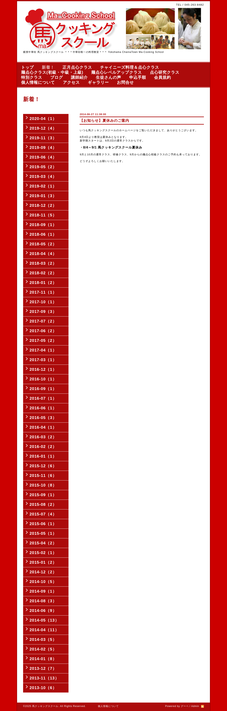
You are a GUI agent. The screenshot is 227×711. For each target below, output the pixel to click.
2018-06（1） (43, 234)
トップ (27, 67)
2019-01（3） (43, 196)
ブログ (56, 77)
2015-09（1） (43, 495)
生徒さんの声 (108, 77)
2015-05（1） (43, 533)
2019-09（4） (43, 147)
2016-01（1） (43, 456)
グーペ (185, 706)
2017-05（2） (43, 340)
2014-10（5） (43, 581)
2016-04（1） (43, 427)
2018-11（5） (43, 215)
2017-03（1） (43, 360)
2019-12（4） (43, 128)
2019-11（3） (43, 138)
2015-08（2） (43, 504)
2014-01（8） (43, 659)
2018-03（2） (43, 263)
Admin (195, 706)
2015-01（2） (43, 562)
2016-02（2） (43, 446)
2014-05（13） (44, 620)
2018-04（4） (43, 253)
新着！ (48, 67)
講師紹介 (79, 77)
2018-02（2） (43, 273)
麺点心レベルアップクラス (116, 72)
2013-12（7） (43, 668)
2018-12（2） (43, 205)
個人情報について (38, 82)
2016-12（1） (43, 369)
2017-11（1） (43, 292)
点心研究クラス (164, 72)
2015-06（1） (43, 523)
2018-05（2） (43, 244)
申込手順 (137, 77)
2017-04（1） (43, 350)
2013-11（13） (44, 678)
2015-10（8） (43, 485)
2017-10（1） (43, 302)
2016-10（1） (43, 379)
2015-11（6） (43, 475)
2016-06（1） (43, 408)
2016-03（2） (43, 437)
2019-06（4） (43, 157)
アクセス (71, 82)
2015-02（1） (43, 552)
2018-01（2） (43, 282)
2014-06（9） (43, 610)
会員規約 (162, 77)
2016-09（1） (43, 388)
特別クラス (31, 77)
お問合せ (125, 82)
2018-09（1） (43, 224)
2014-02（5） (43, 649)
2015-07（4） (43, 514)
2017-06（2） (43, 331)
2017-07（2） (43, 321)
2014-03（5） (43, 639)
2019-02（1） (43, 186)
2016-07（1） (43, 398)
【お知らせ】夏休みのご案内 (104, 121)
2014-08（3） (43, 601)
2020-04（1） (43, 118)
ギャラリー (98, 82)
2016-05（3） (43, 417)
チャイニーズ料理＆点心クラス (129, 67)
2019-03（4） (43, 176)
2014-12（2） (43, 572)
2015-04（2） (43, 543)
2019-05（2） (43, 167)
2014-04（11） (44, 630)
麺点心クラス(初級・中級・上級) (52, 72)
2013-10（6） (43, 687)
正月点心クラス (77, 67)
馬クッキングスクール (45, 706)
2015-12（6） (43, 466)
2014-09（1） (43, 591)
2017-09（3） (43, 311)
